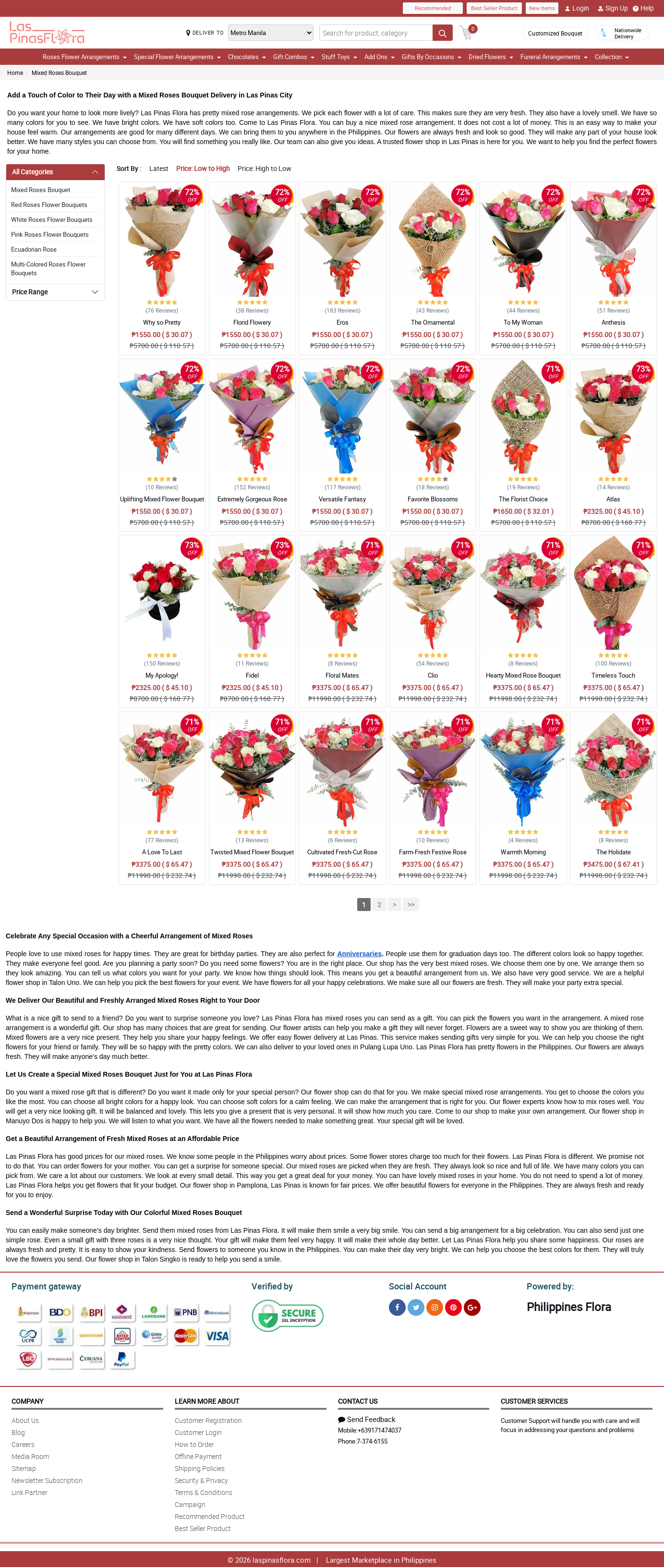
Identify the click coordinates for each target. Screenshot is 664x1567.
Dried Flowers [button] (491, 56)
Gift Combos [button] (293, 56)
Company (27, 1399)
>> (411, 904)
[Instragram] (434, 1306)
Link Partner (30, 1490)
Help (643, 8)
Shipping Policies (200, 1466)
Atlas (613, 499)
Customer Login (198, 1430)
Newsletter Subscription (47, 1478)
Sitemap (24, 1466)
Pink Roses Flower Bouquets (50, 234)
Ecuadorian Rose (34, 249)
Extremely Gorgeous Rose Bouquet (252, 503)
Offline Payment (198, 1454)
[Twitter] (416, 1306)
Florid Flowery (252, 322)
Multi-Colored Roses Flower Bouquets (48, 268)
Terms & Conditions (203, 1490)
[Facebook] (397, 1306)
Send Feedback (367, 1417)
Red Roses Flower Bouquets (49, 204)
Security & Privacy (201, 1478)
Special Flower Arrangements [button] (177, 56)
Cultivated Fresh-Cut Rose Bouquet (342, 856)
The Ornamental (433, 322)
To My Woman (523, 322)
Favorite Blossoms (433, 499)
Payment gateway (42, 1285)
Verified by (271, 1285)
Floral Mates (342, 675)
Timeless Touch (613, 675)
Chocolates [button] (247, 56)
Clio (433, 675)
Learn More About (207, 1399)
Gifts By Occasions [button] (431, 56)
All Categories (32, 171)
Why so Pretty (162, 322)
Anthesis (614, 322)
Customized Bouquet (555, 33)
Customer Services (534, 1399)
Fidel (252, 675)
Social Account (415, 1285)
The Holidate (613, 852)
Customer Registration (208, 1418)
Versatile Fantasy (342, 499)
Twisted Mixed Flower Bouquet (252, 852)
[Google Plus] (472, 1306)
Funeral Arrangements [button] (554, 56)
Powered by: (548, 1285)
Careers (23, 1442)
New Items (542, 8)
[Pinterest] (453, 1306)
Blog (18, 1430)
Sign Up (613, 8)
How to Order (194, 1442)
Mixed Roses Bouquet (59, 72)
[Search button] (443, 32)
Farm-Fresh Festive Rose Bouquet (433, 856)
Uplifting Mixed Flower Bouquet (162, 499)
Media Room (30, 1454)
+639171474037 (379, 1428)
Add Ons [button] (379, 56)
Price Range (30, 291)
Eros (343, 322)
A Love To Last (162, 852)
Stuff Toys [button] (339, 56)
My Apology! (161, 675)
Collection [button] (612, 56)
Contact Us (357, 1399)
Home (15, 72)
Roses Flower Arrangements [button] (85, 56)
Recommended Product (210, 1514)
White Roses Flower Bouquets (52, 219)
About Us (25, 1418)
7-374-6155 (372, 1439)
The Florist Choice (523, 499)
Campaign (190, 1502)
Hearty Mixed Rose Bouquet (523, 675)
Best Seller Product (494, 8)
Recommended (433, 8)
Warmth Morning (523, 852)
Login (577, 8)
